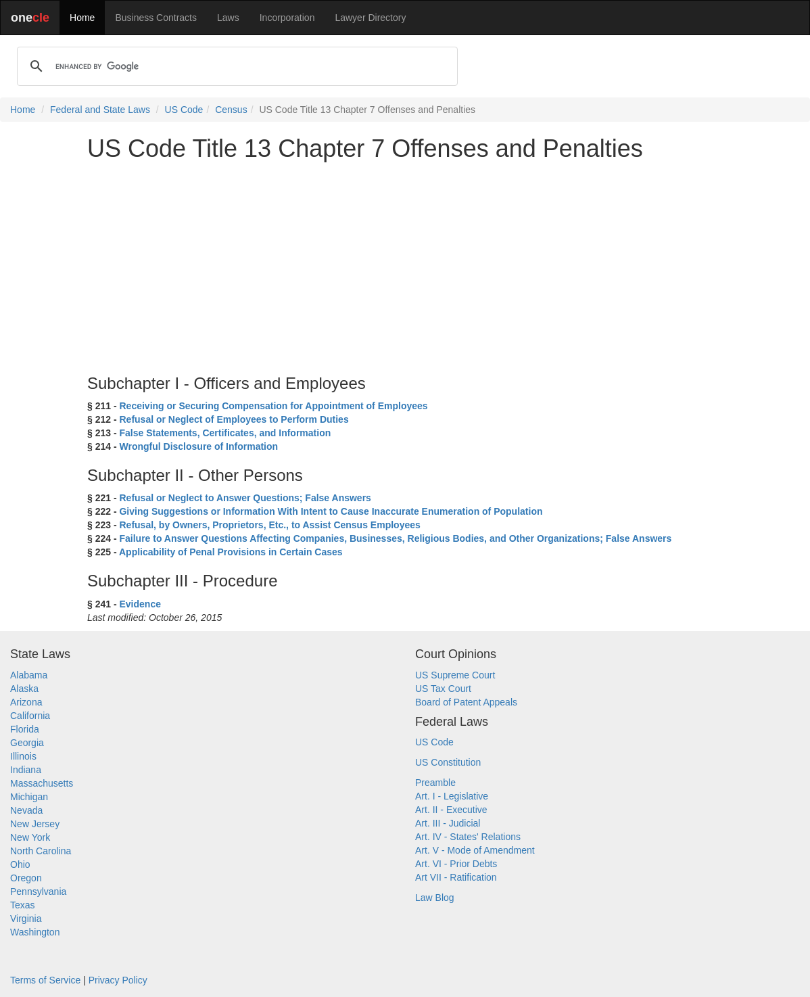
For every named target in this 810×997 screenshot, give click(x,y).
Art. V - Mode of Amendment (475, 850)
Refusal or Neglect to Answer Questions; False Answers (245, 497)
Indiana (25, 769)
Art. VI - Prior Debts (456, 863)
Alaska (24, 688)
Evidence (139, 604)
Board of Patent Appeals (466, 702)
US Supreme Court (455, 675)
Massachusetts (41, 783)
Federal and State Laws (100, 109)
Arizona (26, 702)
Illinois (23, 756)
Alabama (28, 675)
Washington (34, 932)
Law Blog (434, 897)
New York (30, 837)
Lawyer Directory (370, 17)
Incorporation (287, 17)
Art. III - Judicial (447, 823)
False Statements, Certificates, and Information (225, 432)
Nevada (26, 810)
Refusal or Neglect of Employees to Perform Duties (233, 419)
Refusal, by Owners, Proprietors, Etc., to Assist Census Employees (269, 524)
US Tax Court (443, 688)
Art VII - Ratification (456, 877)
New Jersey (34, 823)
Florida (24, 729)
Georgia (27, 742)
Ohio (20, 864)
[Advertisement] (405, 266)
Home (82, 17)
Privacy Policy (118, 980)
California (30, 715)
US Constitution (448, 762)
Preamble (435, 782)
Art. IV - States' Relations (468, 836)
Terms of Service (45, 980)
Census (231, 109)
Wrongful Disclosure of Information (198, 446)
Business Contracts (156, 17)
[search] (235, 66)
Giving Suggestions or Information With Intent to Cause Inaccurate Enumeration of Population (330, 511)
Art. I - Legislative (451, 796)
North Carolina (40, 850)
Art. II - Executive (451, 809)
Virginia (25, 918)
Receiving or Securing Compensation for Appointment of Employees (273, 405)
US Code (184, 109)
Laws (228, 17)
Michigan (29, 796)
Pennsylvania (38, 891)
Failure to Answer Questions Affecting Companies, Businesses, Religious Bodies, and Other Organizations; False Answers (395, 538)
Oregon (26, 878)
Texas (22, 905)
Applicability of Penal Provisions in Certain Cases (231, 552)
